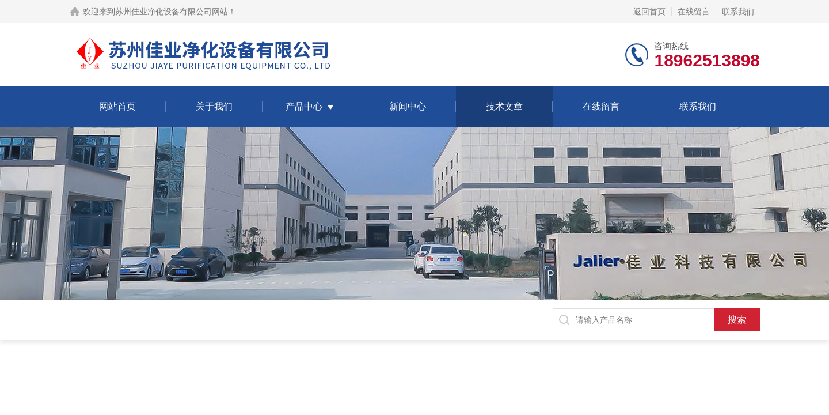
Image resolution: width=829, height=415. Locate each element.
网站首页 (117, 106)
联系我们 (738, 11)
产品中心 (304, 106)
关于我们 (214, 106)
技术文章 (504, 106)
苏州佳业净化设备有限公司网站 (171, 11)
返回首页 (649, 11)
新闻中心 (407, 106)
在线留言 (694, 11)
